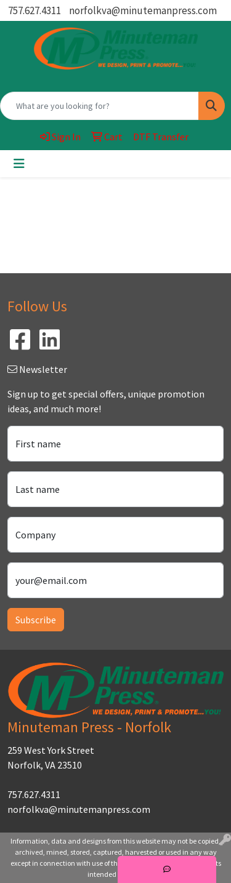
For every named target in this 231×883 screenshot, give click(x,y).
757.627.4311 (34, 10)
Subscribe (35, 619)
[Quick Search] (99, 106)
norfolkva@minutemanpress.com (143, 10)
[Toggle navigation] (19, 163)
